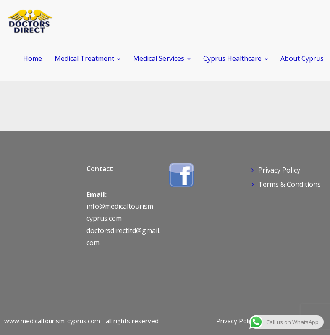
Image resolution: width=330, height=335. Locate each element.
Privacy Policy (279, 170)
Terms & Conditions (289, 184)
